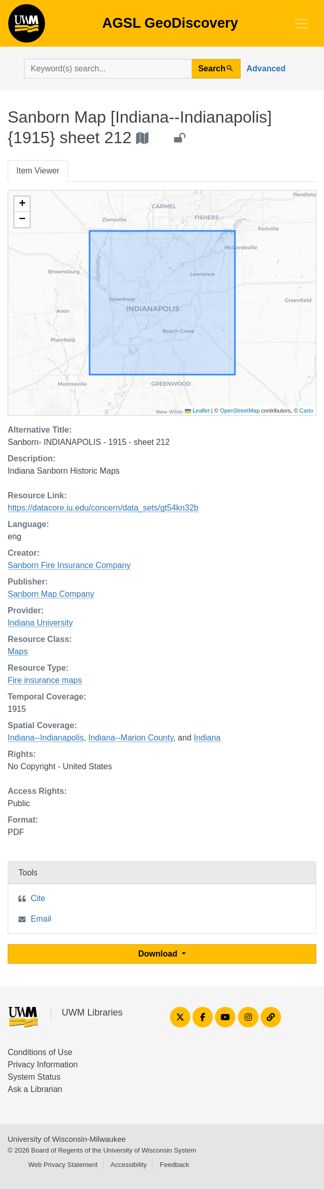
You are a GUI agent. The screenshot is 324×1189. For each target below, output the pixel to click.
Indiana (207, 737)
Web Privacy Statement (63, 1164)
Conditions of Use (40, 1052)
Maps (18, 651)
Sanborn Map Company (51, 594)
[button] (22, 204)
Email (41, 918)
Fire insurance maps (45, 680)
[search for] (108, 69)
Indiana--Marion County (130, 737)
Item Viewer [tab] (37, 170)
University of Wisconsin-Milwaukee (67, 1139)
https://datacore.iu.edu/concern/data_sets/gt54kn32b (103, 507)
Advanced (266, 68)
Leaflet (197, 410)
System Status (34, 1077)
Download (159, 953)
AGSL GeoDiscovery (26, 26)
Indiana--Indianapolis (46, 737)
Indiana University (40, 622)
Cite (38, 898)
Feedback (174, 1164)
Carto (306, 410)
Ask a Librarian (35, 1089)
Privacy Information (43, 1064)
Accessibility (129, 1164)
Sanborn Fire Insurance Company (69, 565)
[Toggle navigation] (301, 23)
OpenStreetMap (240, 410)
